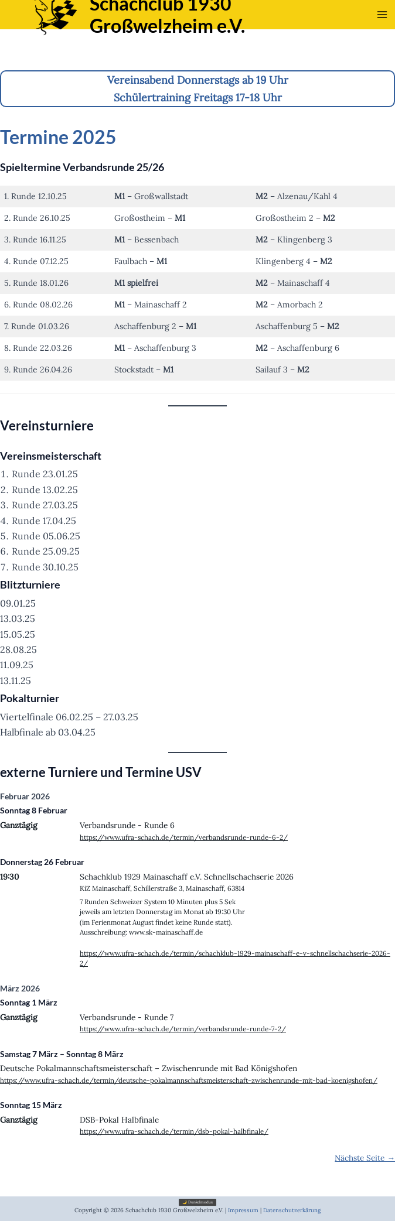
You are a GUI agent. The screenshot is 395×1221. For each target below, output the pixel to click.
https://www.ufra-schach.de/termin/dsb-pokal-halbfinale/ (174, 1131)
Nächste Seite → (365, 1157)
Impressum (243, 1210)
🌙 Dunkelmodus (197, 1202)
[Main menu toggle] (382, 29)
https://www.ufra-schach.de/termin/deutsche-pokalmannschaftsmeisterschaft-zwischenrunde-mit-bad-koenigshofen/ (188, 1080)
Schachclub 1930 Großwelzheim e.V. (202, 28)
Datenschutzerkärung (292, 1210)
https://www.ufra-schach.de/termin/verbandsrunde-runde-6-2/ (184, 837)
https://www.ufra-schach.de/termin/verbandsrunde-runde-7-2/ (183, 1028)
